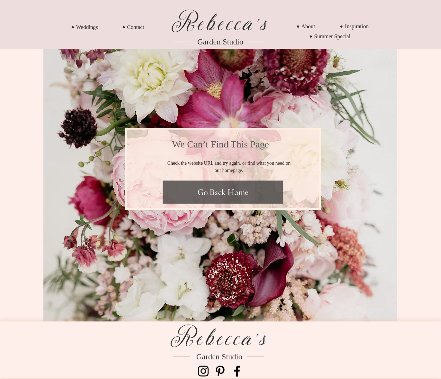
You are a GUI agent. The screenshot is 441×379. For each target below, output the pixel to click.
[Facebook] (237, 371)
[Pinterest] (220, 371)
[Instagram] (203, 371)
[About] (305, 26)
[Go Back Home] (223, 192)
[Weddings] (84, 27)
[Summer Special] (330, 36)
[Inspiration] (354, 26)
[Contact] (133, 27)
